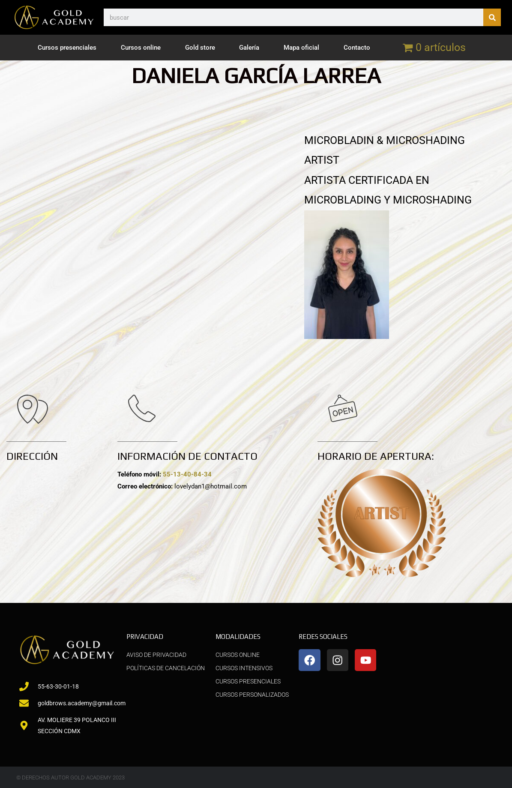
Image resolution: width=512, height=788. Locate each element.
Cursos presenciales (67, 47)
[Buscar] (492, 17)
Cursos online (141, 47)
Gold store (200, 47)
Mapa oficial (301, 47)
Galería (249, 47)
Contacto (357, 47)
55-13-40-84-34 (187, 474)
